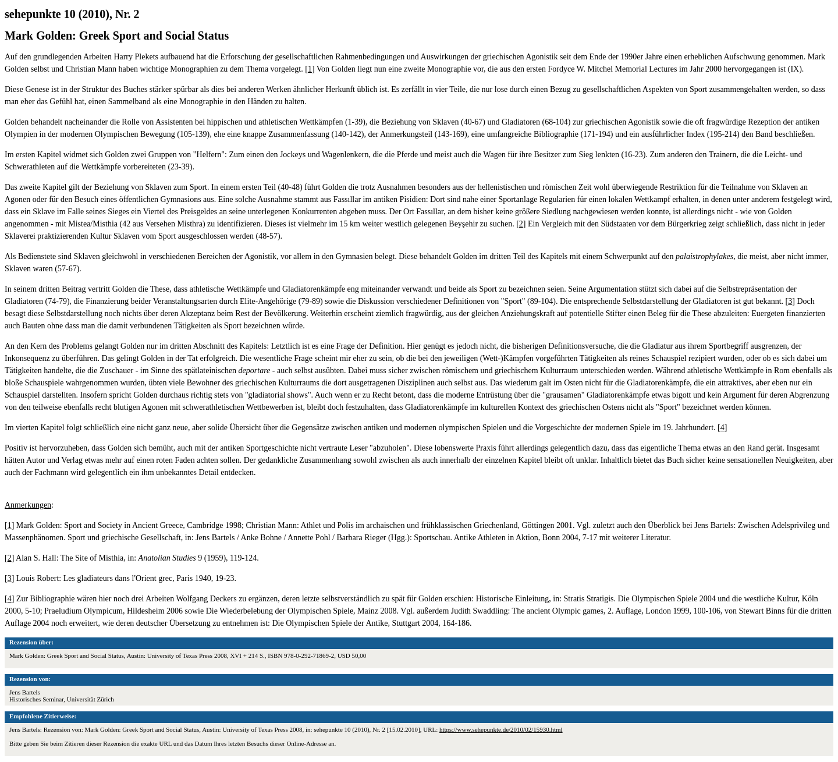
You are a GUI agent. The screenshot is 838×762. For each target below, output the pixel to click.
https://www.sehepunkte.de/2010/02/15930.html (501, 729)
